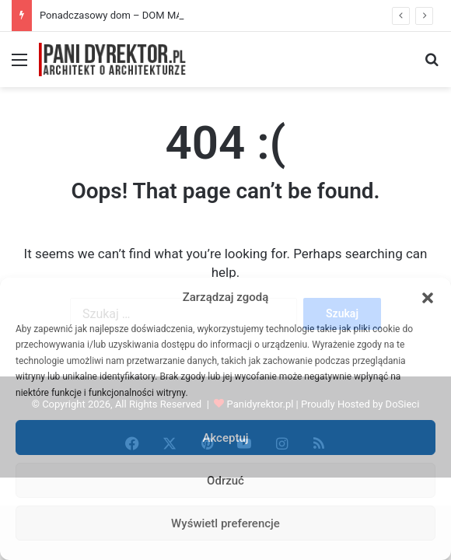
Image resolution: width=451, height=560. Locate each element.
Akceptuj (225, 438)
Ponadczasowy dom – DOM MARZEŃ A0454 (139, 15)
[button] (427, 298)
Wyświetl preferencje (225, 523)
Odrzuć (225, 481)
